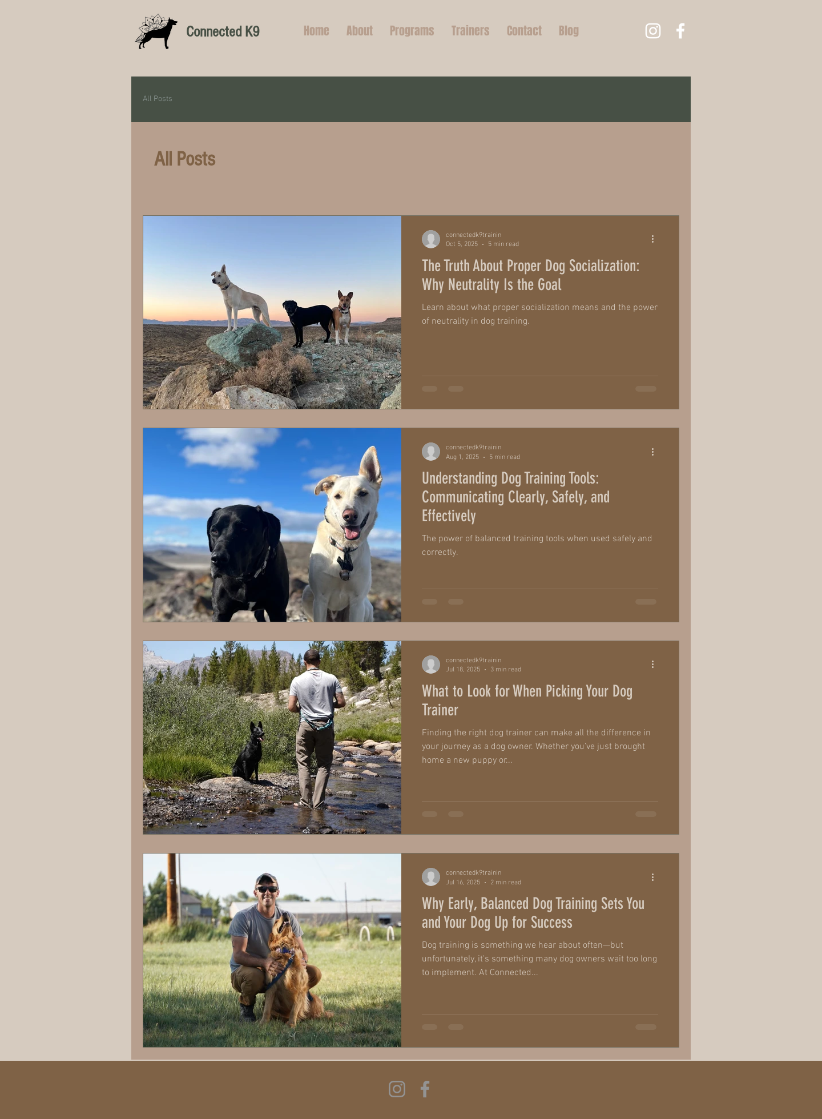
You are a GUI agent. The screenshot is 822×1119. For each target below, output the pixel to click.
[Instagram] (397, 1089)
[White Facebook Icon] (680, 31)
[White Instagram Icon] (653, 31)
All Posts (157, 99)
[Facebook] (425, 1089)
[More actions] (656, 239)
